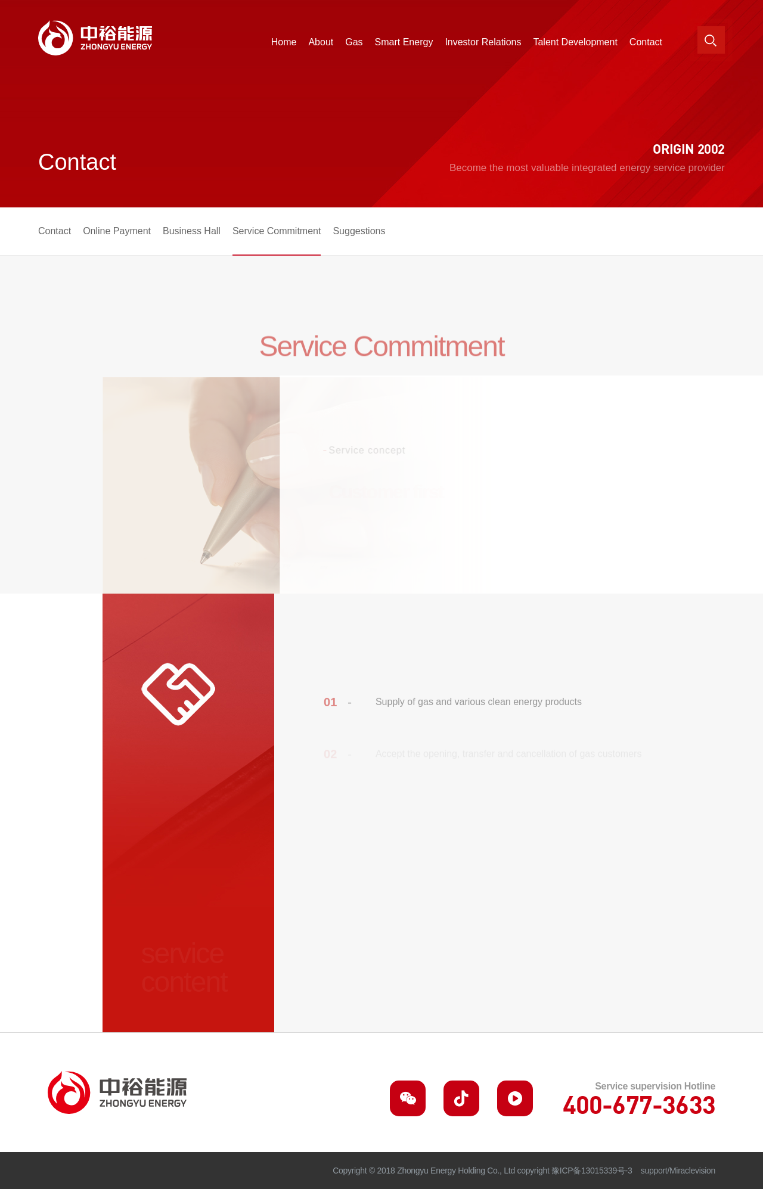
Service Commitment (276, 231)
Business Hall (192, 231)
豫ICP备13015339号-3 (591, 1170)
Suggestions (359, 231)
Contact (54, 231)
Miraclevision (692, 1170)
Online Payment (117, 231)
